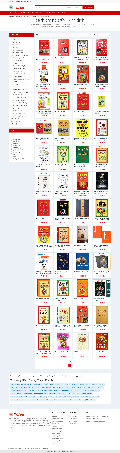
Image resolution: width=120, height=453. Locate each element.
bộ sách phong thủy (59, 400)
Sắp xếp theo (93, 34)
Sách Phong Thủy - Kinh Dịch (22, 79)
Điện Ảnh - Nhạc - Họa (18, 89)
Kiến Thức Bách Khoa (20, 68)
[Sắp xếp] (104, 35)
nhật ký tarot (95, 396)
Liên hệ (29, 1)
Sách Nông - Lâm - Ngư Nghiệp (20, 103)
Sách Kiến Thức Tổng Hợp (30, 16)
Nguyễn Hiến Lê (16, 151)
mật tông (50, 396)
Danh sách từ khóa (57, 433)
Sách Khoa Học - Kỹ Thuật (19, 84)
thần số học (14, 387)
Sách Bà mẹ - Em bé (17, 52)
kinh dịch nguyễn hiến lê (61, 384)
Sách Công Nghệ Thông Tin (19, 105)
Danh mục (17, 1)
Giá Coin (45, 448)
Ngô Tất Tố (15, 141)
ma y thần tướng (15, 384)
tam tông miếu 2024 (58, 387)
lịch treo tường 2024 (26, 384)
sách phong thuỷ (38, 384)
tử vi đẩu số (90, 387)
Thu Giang (14, 147)
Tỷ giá (19, 448)
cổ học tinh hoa (96, 384)
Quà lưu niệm (62, 13)
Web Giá (40, 448)
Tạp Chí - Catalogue (17, 110)
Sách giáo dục (18, 76)
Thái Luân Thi (15, 157)
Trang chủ (11, 1)
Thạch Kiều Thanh (17, 153)
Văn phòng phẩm (50, 13)
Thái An (14, 155)
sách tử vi (64, 393)
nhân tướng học (81, 387)
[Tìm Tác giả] (21, 135)
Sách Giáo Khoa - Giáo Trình (20, 55)
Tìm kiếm (88, 7)
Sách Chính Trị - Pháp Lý (19, 100)
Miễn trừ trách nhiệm (57, 423)
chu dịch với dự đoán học (32, 390)
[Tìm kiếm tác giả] (48, 7)
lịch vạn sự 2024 (73, 384)
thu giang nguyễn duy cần (41, 393)
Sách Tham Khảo (17, 60)
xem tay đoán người (54, 393)
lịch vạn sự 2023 (37, 396)
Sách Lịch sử (16, 87)
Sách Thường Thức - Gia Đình (20, 116)
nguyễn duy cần (49, 384)
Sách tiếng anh (37, 13)
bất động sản (72, 393)
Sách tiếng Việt (18, 16)
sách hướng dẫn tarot (94, 390)
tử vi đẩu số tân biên (46, 387)
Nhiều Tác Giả (15, 145)
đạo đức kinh (27, 387)
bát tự (20, 387)
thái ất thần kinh (78, 400)
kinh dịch (88, 384)
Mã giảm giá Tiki (56, 436)
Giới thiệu (23, 1)
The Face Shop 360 (26, 448)
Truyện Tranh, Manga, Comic (20, 92)
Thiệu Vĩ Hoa (15, 139)
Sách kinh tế (15, 44)
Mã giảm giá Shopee (57, 441)
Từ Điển (14, 63)
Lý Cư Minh (15, 143)
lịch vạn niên (35, 387)
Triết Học (16, 81)
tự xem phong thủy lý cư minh (19, 396)
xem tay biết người (85, 396)
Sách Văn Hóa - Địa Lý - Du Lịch (20, 97)
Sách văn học (16, 42)
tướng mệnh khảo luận (46, 390)
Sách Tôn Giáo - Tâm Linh (19, 95)
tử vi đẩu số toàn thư (80, 390)
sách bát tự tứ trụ (15, 400)
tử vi (103, 384)
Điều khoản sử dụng (57, 421)
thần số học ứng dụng (68, 390)
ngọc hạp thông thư (60, 396)
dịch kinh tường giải (90, 400)
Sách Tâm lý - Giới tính (18, 113)
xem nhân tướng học (16, 393)
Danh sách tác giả (57, 428)
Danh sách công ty (57, 431)
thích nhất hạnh (99, 387)
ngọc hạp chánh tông (73, 396)
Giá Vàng (34, 448)
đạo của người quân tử (17, 390)
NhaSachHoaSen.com (57, 451)
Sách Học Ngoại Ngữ (18, 58)
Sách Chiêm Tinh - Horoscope (22, 74)
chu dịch (82, 384)
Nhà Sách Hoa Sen (69, 451)
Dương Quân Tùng (17, 149)
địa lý (30, 396)
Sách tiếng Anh (15, 118)
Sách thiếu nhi (16, 47)
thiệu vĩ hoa (70, 400)
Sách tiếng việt (24, 13)
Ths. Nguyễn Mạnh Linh (18, 159)
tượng (45, 396)
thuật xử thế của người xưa (84, 393)
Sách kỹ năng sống (17, 50)
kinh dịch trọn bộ (70, 387)
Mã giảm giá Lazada (57, 438)
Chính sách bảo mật (57, 418)
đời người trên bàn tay (47, 400)
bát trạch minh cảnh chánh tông (30, 400)
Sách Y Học (15, 108)
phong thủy (57, 390)
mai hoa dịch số (28, 393)
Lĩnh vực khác (18, 71)
